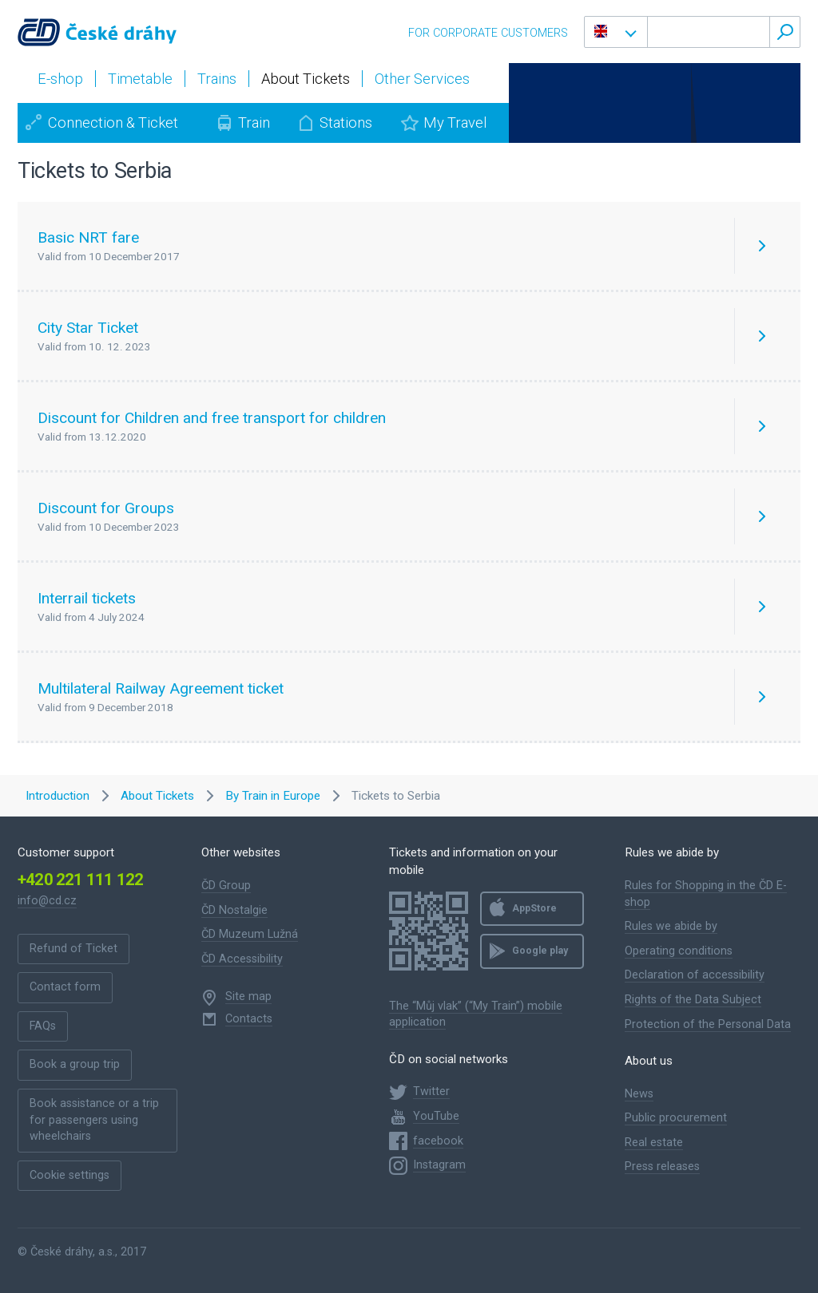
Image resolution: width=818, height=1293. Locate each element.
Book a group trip (75, 1064)
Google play (540, 950)
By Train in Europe (272, 796)
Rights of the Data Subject (693, 999)
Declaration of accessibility (694, 975)
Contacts (248, 1019)
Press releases (662, 1166)
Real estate (654, 1142)
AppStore (534, 908)
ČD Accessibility (242, 959)
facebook (438, 1141)
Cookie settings (69, 1175)
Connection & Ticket (113, 122)
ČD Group (226, 885)
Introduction (57, 796)
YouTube (436, 1116)
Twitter (431, 1091)
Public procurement (676, 1118)
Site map (248, 996)
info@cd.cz (47, 900)
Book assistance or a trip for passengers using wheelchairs (94, 1120)
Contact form (65, 987)
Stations (346, 122)
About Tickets (157, 796)
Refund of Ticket (73, 948)
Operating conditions (679, 951)
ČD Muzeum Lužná (249, 934)
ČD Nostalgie (234, 910)
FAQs (43, 1026)
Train (254, 122)
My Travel (454, 122)
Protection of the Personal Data (708, 1024)
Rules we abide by (671, 926)
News (639, 1094)
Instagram (439, 1165)
